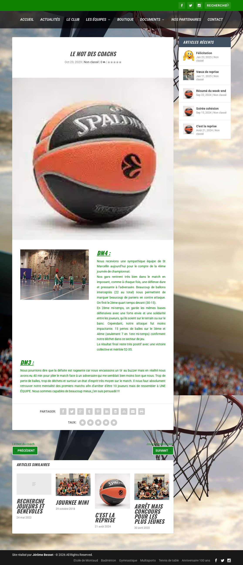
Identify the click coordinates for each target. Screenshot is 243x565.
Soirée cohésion (207, 108)
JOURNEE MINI (72, 502)
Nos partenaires (186, 19)
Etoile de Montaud (86, 560)
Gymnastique (128, 560)
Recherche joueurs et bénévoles (30, 506)
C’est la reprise (105, 517)
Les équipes (96, 19)
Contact (215, 19)
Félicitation (204, 53)
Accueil (27, 19)
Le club (73, 19)
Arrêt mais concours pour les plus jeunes (149, 513)
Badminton (108, 560)
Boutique (125, 19)
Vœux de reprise (207, 72)
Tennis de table (169, 560)
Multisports (148, 560)
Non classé (91, 62)
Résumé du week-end (211, 91)
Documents (150, 19)
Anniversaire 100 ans (196, 560)
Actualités (50, 19)
